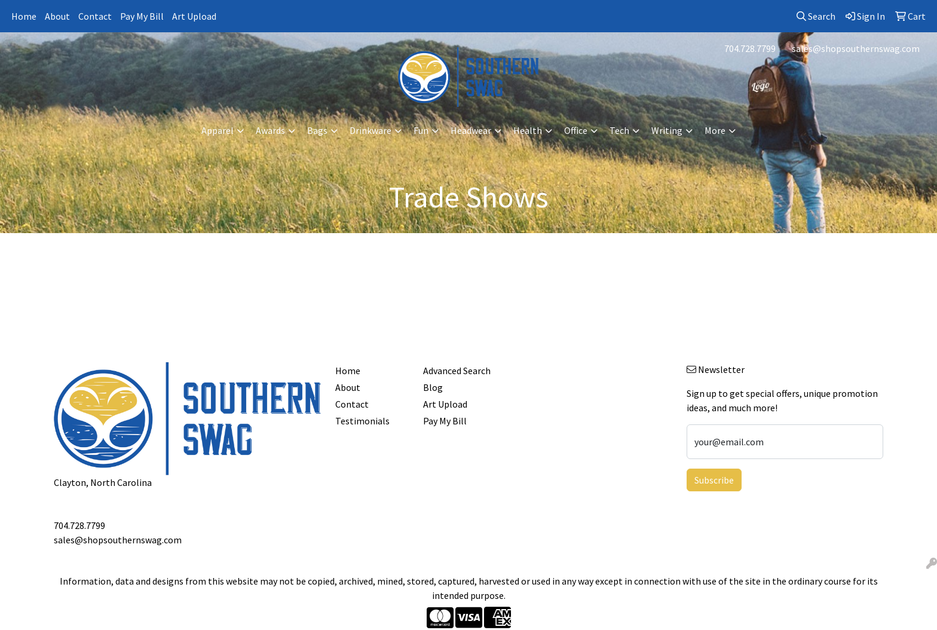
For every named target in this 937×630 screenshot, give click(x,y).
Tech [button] (619, 130)
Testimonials (362, 421)
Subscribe (714, 480)
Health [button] (527, 130)
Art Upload (194, 16)
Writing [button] (666, 130)
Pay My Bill (142, 16)
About (57, 16)
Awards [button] (270, 130)
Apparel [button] (217, 130)
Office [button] (575, 130)
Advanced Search (457, 371)
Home (23, 16)
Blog (433, 387)
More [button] (715, 130)
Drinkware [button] (370, 130)
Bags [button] (317, 130)
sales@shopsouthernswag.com (856, 48)
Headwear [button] (471, 130)
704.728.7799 (750, 48)
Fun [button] (421, 130)
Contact (95, 16)
